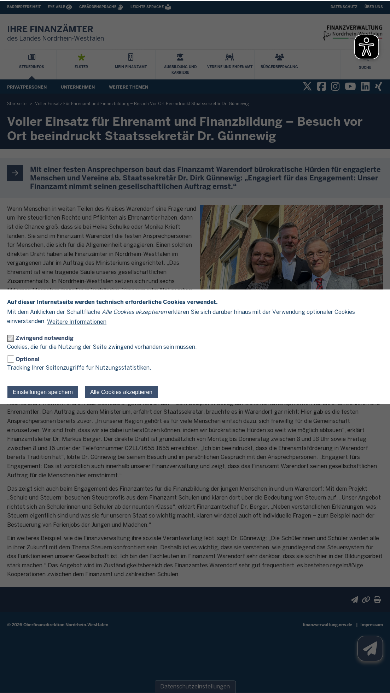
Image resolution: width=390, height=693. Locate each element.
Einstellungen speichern (43, 392)
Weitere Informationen (76, 322)
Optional (28, 359)
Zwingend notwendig (45, 338)
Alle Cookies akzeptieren (121, 392)
